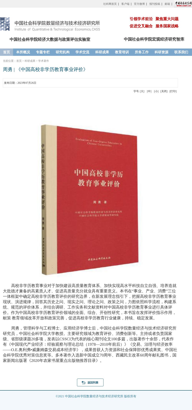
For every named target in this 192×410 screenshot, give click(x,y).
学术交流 (82, 52)
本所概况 (23, 52)
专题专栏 (43, 52)
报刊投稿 (154, 4)
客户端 (125, 4)
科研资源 (161, 52)
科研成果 (102, 52)
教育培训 (122, 52)
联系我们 (181, 52)
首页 (6, 52)
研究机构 (63, 52)
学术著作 (43, 60)
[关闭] (163, 91)
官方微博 (139, 4)
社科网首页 (110, 4)
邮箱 (167, 4)
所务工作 (142, 52)
